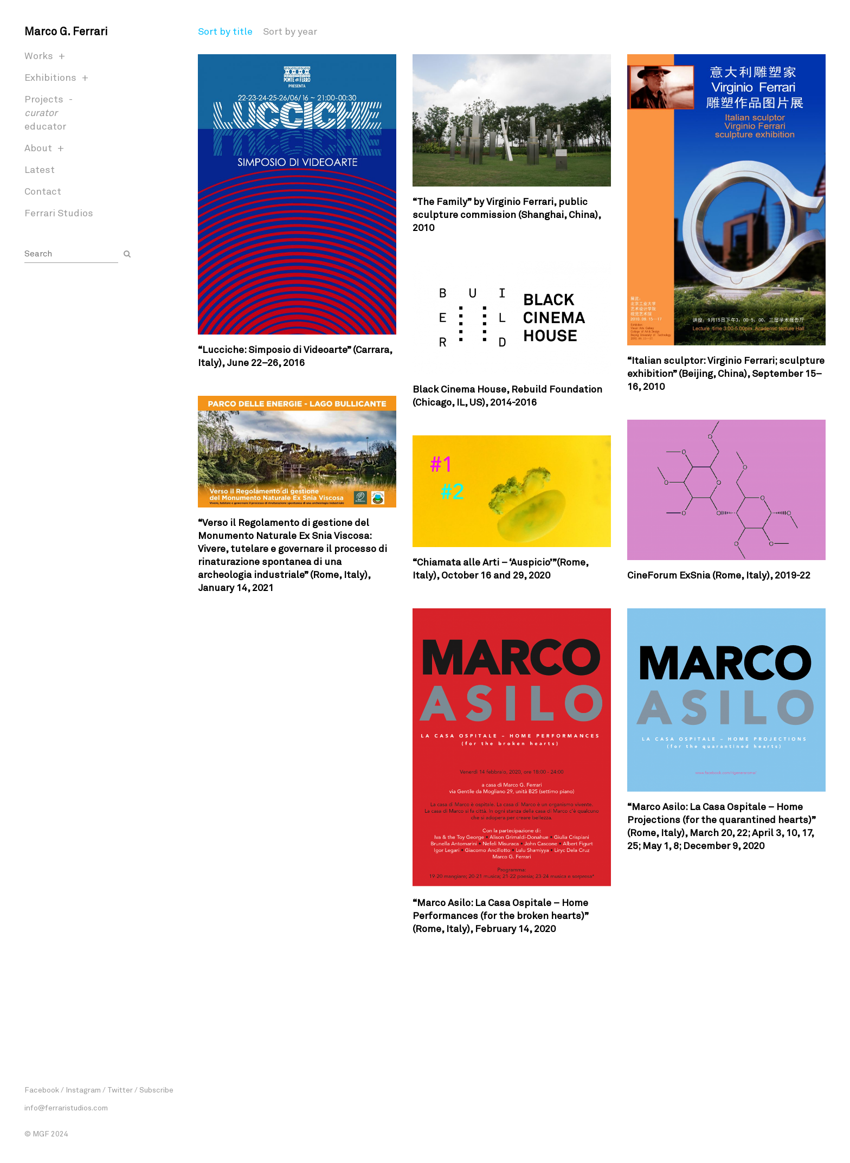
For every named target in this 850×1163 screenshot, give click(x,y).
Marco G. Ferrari (65, 30)
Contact (42, 191)
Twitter (120, 1089)
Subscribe (156, 1089)
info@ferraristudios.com (66, 1107)
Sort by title (225, 31)
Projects (43, 99)
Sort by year (290, 31)
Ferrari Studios (58, 213)
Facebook (41, 1089)
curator (40, 112)
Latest (39, 169)
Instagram (83, 1089)
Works (38, 55)
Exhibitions (50, 77)
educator (45, 126)
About (38, 147)
